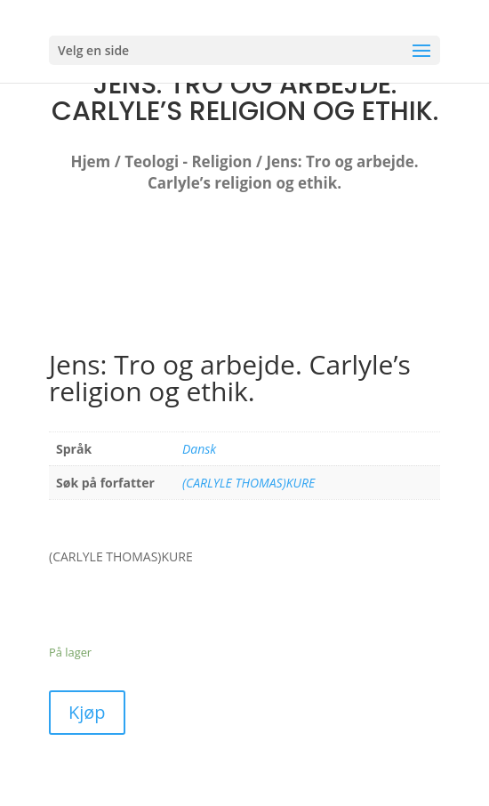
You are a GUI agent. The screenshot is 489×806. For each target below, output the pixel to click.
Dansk (199, 448)
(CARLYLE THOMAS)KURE (248, 482)
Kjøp (87, 712)
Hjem (90, 161)
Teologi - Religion (188, 161)
